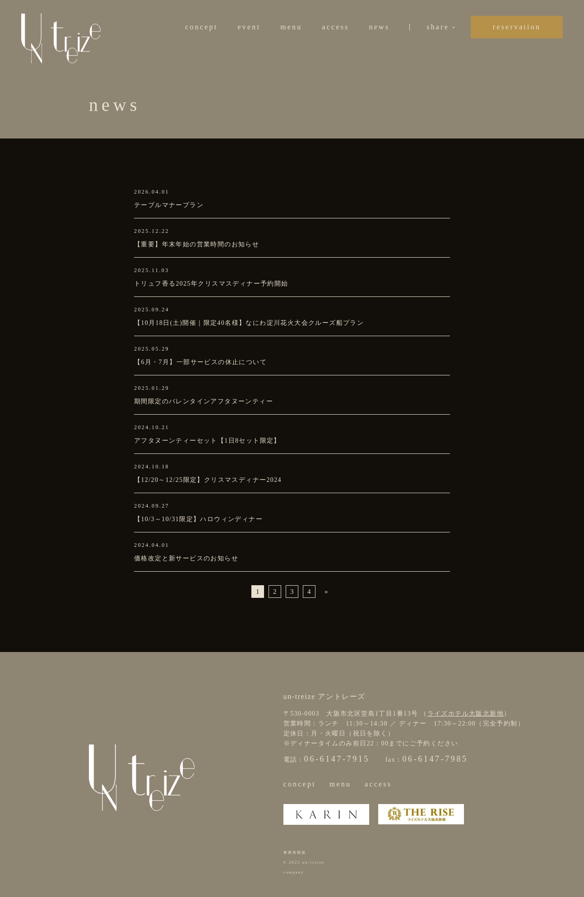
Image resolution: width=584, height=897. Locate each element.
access (335, 27)
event (248, 27)
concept (201, 27)
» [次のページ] (326, 591)
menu (291, 27)
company (293, 872)
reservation (517, 27)
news (379, 27)
